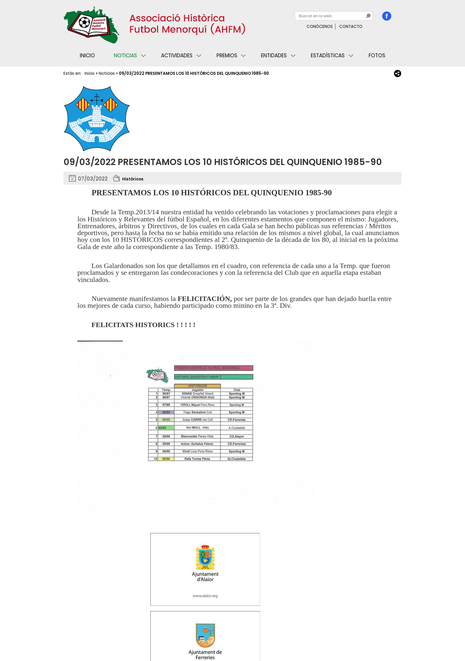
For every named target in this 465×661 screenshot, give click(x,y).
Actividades (176, 55)
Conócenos (320, 26)
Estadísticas (328, 55)
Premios (226, 55)
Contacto (350, 26)
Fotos (377, 55)
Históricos (135, 178)
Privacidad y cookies (87, 638)
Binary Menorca (385, 638)
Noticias (125, 55)
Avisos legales (130, 638)
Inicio (87, 55)
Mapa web (161, 638)
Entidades (274, 55)
